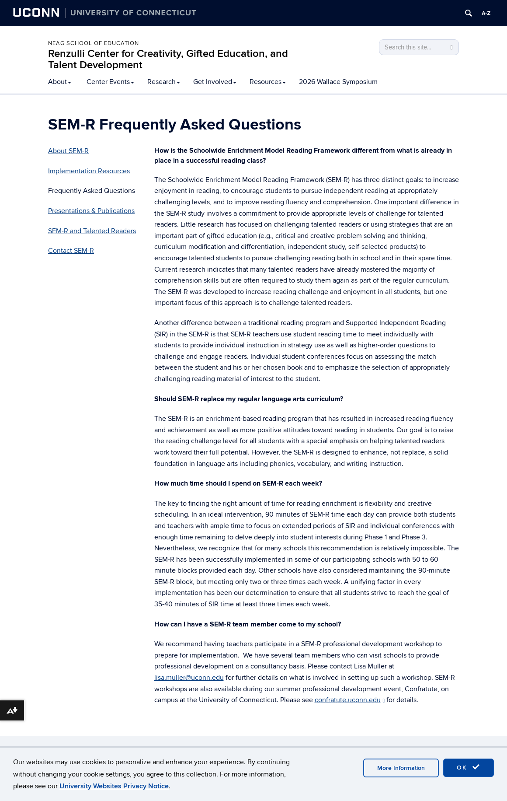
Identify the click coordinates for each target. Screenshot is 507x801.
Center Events (110, 81)
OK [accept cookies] (468, 767)
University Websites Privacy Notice (114, 786)
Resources (268, 81)
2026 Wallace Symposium (338, 81)
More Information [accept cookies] (401, 768)
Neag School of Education (93, 43)
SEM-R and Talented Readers (92, 231)
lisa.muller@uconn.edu (189, 677)
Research (163, 81)
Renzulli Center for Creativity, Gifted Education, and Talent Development (168, 59)
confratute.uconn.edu (350, 700)
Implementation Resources (89, 171)
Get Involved (214, 81)
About (59, 81)
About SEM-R (68, 151)
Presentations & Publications (91, 210)
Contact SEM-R (71, 250)
